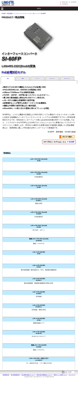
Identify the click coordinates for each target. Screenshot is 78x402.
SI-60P (71, 142)
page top (68, 372)
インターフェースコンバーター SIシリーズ (26, 13)
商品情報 (9, 13)
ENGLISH (65, 2)
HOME (4, 13)
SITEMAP (74, 2)
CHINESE (65, 4)
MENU (39, 8)
